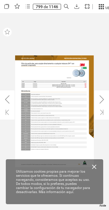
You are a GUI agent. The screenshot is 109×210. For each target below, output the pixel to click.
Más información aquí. (56, 192)
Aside (102, 205)
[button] (6, 6)
